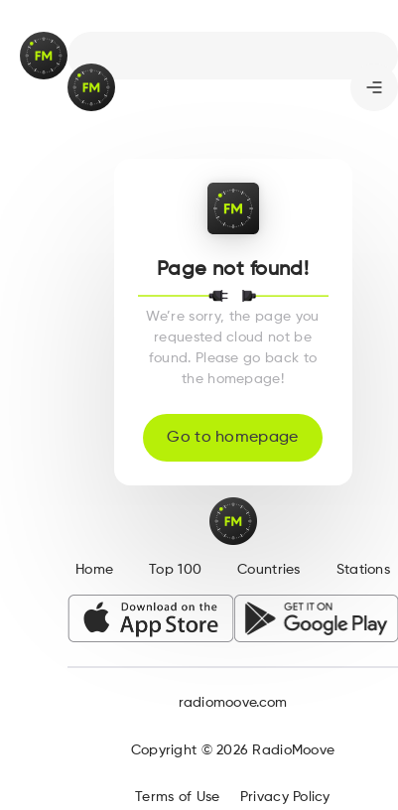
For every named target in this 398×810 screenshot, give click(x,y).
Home (94, 570)
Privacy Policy (285, 797)
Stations (363, 570)
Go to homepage (232, 438)
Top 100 (175, 570)
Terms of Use (177, 797)
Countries (269, 570)
